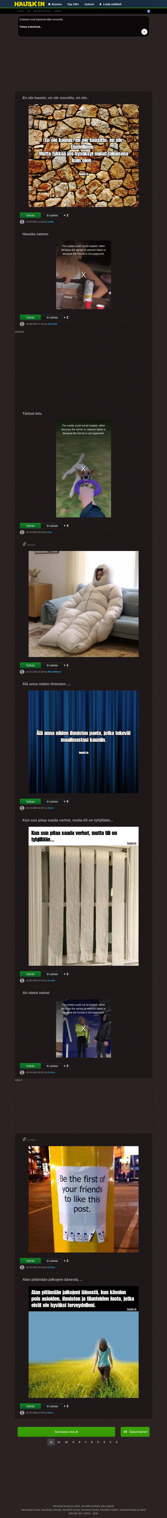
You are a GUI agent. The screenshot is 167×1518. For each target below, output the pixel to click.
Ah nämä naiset (36, 993)
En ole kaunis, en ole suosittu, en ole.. (56, 98)
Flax (49, 532)
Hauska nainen (35, 234)
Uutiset (89, 4)
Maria (50, 1412)
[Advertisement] (83, 65)
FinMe (50, 222)
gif (29, 11)
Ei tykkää (52, 215)
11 (58, 1442)
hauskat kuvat (42, 11)
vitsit (20, 11)
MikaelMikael (54, 671)
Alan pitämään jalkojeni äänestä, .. (52, 1279)
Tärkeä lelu (32, 413)
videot (58, 11)
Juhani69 (52, 324)
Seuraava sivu (66, 1432)
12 (51, 1442)
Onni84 (51, 980)
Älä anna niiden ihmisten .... (47, 684)
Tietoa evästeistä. (30, 26)
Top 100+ (73, 4)
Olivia (50, 808)
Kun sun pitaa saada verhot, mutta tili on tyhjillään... (68, 820)
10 (66, 1442)
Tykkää (30, 215)
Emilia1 (51, 1072)
